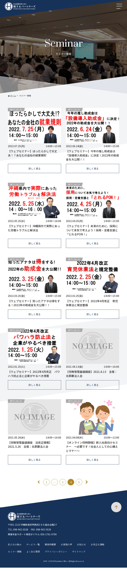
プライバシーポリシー (56, 555)
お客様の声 (66, 547)
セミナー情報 (14, 555)
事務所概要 (50, 547)
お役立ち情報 (97, 547)
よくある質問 (33, 555)
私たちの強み (14, 547)
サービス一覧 (33, 547)
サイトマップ (78, 555)
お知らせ (81, 547)
